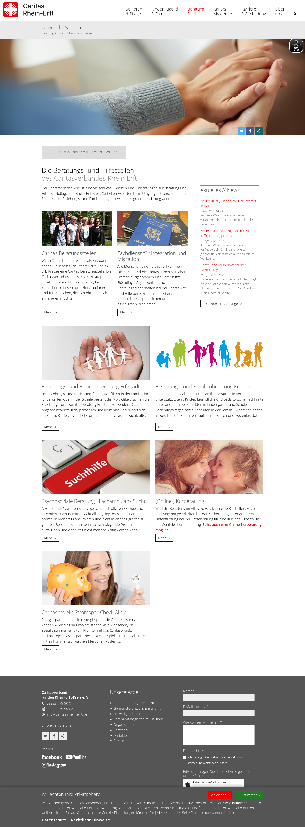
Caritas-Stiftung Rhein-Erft (132, 703)
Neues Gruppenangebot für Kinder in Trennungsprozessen (228, 233)
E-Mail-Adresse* (196, 706)
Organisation (122, 724)
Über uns (280, 11)
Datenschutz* (194, 750)
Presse (117, 741)
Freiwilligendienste (126, 714)
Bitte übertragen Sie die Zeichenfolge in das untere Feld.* (217, 773)
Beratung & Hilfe (196, 11)
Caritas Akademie (223, 11)
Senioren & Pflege (134, 11)
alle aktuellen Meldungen (221, 303)
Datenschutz (54, 820)
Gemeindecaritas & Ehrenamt (135, 708)
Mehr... (49, 312)
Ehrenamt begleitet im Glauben (136, 719)
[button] (295, 13)
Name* (189, 691)
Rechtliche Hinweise (90, 820)
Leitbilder (119, 735)
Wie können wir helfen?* (202, 722)
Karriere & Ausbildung (253, 11)
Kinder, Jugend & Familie (165, 11)
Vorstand (119, 730)
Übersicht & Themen (80, 33)
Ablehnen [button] (219, 795)
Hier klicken (217, 786)
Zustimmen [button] (249, 795)
